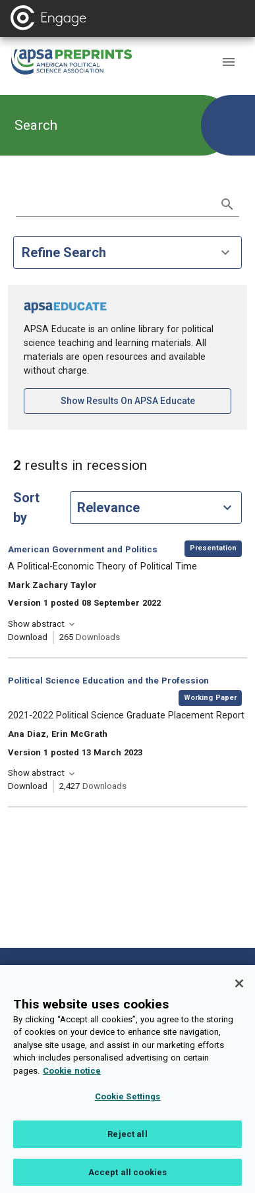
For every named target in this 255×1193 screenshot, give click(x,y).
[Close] (239, 991)
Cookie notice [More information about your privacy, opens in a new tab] (72, 1079)
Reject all (127, 1143)
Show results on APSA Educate (146, 399)
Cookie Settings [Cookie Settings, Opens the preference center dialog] (128, 1105)
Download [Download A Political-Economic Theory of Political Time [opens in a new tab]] (27, 637)
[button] (228, 62)
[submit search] (227, 204)
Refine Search (127, 252)
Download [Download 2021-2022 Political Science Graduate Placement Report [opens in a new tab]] (27, 786)
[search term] (114, 203)
